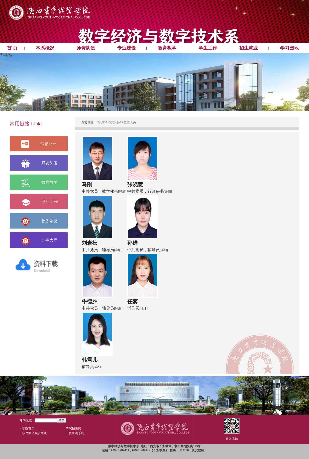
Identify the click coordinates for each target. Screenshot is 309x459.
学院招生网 (73, 428)
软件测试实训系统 (34, 433)
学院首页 (28, 428)
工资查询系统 (75, 433)
